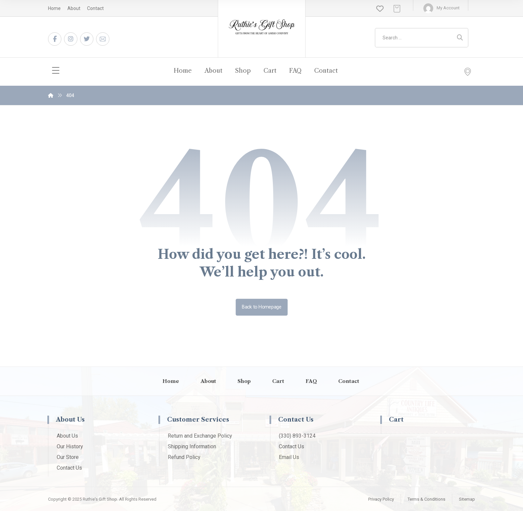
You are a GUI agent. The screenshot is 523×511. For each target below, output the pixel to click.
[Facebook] (54, 39)
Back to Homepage (261, 307)
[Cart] (397, 8)
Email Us (289, 457)
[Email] (102, 39)
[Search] (460, 38)
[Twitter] (86, 39)
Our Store (68, 457)
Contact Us (69, 468)
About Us (67, 436)
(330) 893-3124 (297, 436)
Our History (70, 446)
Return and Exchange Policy (200, 436)
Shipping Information (192, 446)
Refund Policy (184, 457)
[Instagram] (70, 39)
